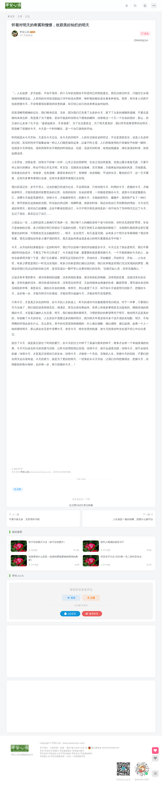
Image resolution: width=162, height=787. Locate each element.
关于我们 (44, 748)
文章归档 (54, 748)
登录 (71, 597)
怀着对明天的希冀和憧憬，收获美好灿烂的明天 (50, 25)
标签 (62, 748)
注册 (91, 597)
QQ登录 (70, 613)
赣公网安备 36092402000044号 (103, 748)
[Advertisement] (81, 67)
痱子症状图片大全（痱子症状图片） (47, 542)
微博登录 (91, 613)
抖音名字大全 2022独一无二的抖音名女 (121, 556)
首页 (11, 16)
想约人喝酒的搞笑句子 (112, 542)
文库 (20, 16)
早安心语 (24, 32)
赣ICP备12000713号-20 (76, 748)
